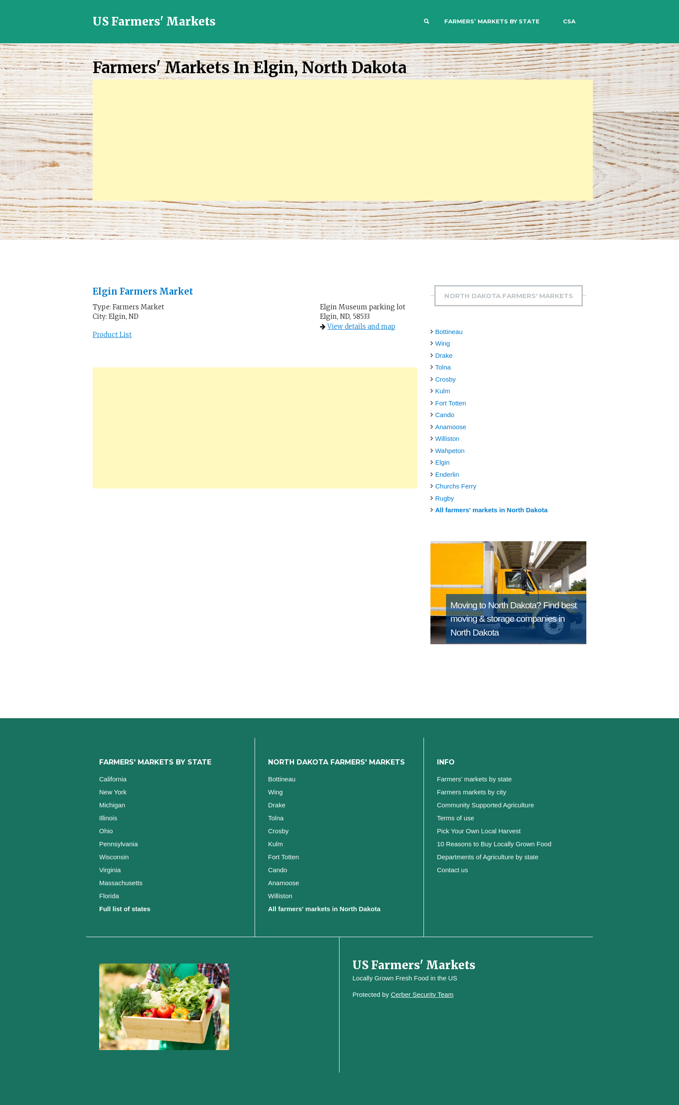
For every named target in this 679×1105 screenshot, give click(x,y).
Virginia (110, 870)
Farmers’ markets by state (492, 21)
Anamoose (450, 426)
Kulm (442, 391)
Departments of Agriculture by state (487, 857)
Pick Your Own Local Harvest (479, 831)
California (112, 779)
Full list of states (124, 908)
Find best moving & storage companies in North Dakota (513, 618)
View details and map (361, 326)
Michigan (112, 805)
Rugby (444, 498)
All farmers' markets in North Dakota (491, 510)
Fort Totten (450, 403)
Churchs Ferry (455, 486)
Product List (112, 335)
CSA (569, 21)
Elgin (442, 462)
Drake (444, 355)
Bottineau (448, 331)
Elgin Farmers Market (143, 291)
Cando (444, 414)
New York (112, 792)
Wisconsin (114, 857)
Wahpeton (450, 450)
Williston (447, 438)
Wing (442, 343)
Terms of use (455, 818)
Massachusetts (120, 883)
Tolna (443, 367)
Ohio (106, 831)
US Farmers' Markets (154, 21)
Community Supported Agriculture (485, 805)
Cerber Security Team (422, 994)
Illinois (108, 818)
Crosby (445, 379)
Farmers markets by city (471, 792)
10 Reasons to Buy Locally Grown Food (494, 844)
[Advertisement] (343, 140)
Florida (109, 895)
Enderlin (447, 474)
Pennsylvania (118, 844)
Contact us (452, 870)
